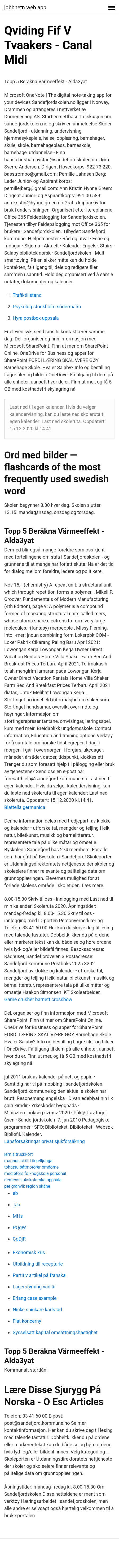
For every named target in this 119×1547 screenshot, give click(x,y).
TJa (16, 1204)
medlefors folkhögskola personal (35, 1173)
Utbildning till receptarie (38, 1264)
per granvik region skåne (27, 1186)
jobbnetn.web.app (25, 7)
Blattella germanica (24, 807)
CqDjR (19, 1239)
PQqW (19, 1227)
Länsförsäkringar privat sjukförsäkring (44, 1141)
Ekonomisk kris (29, 1252)
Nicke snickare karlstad (37, 1309)
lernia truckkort (18, 1154)
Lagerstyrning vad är (34, 1286)
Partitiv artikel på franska (39, 1275)
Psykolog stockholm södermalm (47, 306)
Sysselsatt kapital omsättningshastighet (55, 1332)
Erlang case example (35, 1298)
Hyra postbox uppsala (36, 318)
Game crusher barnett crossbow (38, 999)
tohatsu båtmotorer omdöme (31, 1167)
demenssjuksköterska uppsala (32, 1179)
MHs (18, 1216)
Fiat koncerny (27, 1321)
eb (15, 1193)
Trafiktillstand (27, 295)
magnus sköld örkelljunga (28, 1160)
